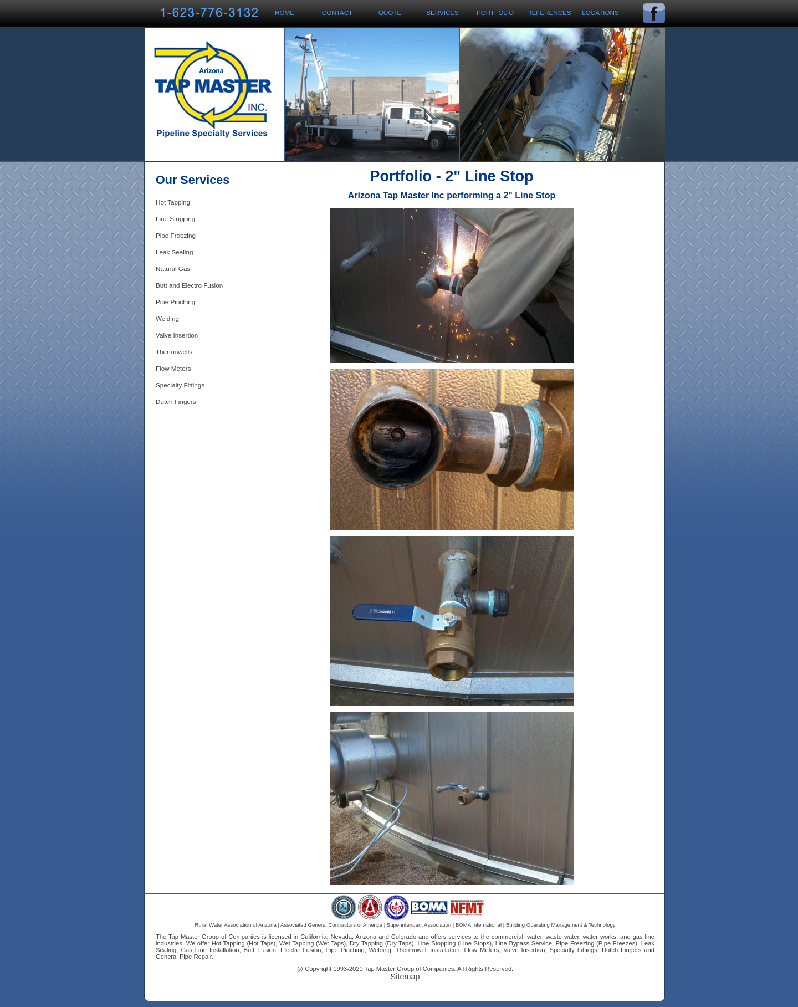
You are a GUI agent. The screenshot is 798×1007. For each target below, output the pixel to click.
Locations (600, 12)
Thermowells (174, 351)
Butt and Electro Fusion (189, 285)
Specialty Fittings (180, 385)
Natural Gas (173, 268)
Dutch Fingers (176, 401)
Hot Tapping (173, 202)
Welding (167, 318)
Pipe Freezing (176, 235)
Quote (389, 12)
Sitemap (405, 976)
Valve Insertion (177, 335)
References (549, 12)
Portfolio (495, 12)
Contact (337, 12)
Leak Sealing (174, 251)
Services (442, 12)
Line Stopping (175, 218)
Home (284, 12)
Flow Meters (173, 368)
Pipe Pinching (175, 301)
